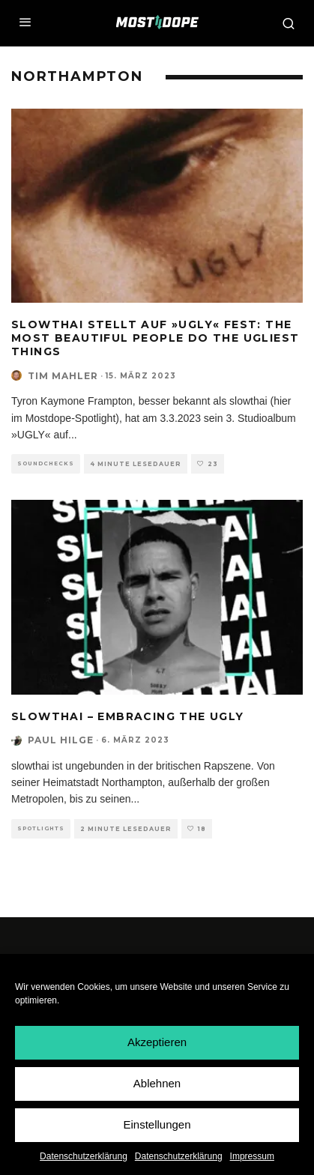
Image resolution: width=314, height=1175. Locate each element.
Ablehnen (157, 1084)
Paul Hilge (61, 740)
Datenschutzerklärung (83, 1157)
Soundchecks (45, 463)
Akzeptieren (157, 1042)
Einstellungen (156, 1125)
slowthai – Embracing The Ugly (127, 716)
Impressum (252, 1157)
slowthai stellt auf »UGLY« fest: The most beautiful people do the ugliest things (155, 338)
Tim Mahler (63, 375)
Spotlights (40, 828)
